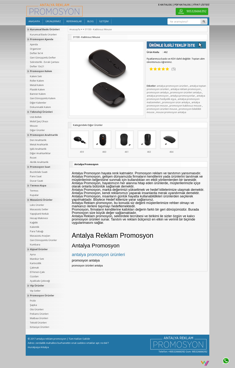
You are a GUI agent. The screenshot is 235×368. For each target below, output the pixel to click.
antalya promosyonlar (182, 95)
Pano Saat (35, 176)
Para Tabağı (36, 231)
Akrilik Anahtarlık (39, 162)
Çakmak (34, 267)
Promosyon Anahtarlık (44, 135)
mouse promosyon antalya (171, 112)
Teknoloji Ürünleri (41, 111)
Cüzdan (34, 276)
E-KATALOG (165, 4)
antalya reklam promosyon (186, 89)
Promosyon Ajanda (41, 39)
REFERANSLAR (74, 21)
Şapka (33, 305)
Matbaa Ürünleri (39, 318)
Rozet (33, 157)
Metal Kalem (37, 85)
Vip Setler (35, 290)
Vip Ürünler (37, 285)
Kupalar (34, 195)
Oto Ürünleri (37, 309)
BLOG (90, 21)
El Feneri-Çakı (37, 272)
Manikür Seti (37, 258)
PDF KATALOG (182, 4)
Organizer (35, 48)
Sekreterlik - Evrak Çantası (44, 62)
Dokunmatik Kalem (40, 107)
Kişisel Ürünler (39, 249)
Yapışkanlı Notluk (39, 213)
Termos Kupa (38, 185)
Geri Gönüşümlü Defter (43, 57)
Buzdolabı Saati (38, 172)
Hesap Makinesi (39, 218)
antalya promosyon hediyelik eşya (176, 97)
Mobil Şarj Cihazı (39, 121)
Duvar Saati (36, 180)
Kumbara (35, 244)
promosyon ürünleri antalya (185, 92)
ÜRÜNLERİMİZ (53, 21)
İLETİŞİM (104, 21)
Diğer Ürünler (37, 130)
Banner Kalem (38, 93)
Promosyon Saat (40, 166)
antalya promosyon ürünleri (172, 85)
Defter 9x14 (36, 53)
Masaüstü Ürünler (41, 199)
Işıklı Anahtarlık (38, 148)
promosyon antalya (158, 92)
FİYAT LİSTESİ (201, 4)
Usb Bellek (36, 117)
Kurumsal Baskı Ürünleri (45, 29)
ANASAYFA (34, 21)
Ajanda (34, 44)
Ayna (33, 254)
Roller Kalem (37, 80)
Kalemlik (34, 227)
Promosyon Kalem (41, 71)
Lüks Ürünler (37, 205)
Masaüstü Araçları (40, 235)
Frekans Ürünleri (39, 313)
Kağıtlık (34, 222)
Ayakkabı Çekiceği (40, 280)
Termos (34, 190)
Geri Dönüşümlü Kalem (42, 98)
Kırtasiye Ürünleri (39, 327)
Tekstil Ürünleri (38, 322)
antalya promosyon (158, 95)
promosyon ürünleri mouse (162, 109)
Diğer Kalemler (38, 102)
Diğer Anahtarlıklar (40, 153)
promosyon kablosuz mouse (185, 105)
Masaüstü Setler (39, 209)
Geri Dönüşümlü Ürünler (43, 240)
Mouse (34, 125)
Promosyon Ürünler (42, 295)
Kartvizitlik (35, 263)
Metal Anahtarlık (39, 144)
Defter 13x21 (37, 66)
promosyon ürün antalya (176, 102)
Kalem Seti (36, 76)
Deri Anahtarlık (38, 140)
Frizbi (33, 300)
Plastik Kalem (37, 89)
